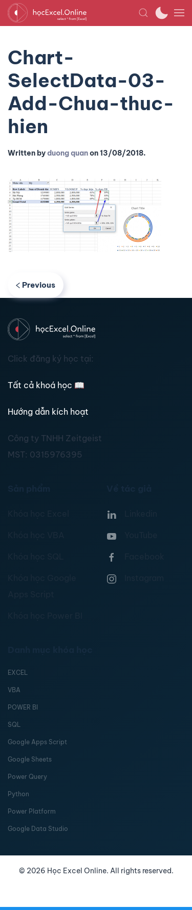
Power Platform (32, 811)
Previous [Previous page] (35, 285)
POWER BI (23, 707)
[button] (143, 13)
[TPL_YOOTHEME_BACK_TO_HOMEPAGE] (73, 13)
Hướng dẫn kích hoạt (48, 412)
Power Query (27, 776)
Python (18, 794)
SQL (14, 724)
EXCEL (18, 672)
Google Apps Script (37, 742)
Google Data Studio (38, 828)
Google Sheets (30, 759)
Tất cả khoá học (46, 385)
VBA (14, 690)
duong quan (67, 153)
